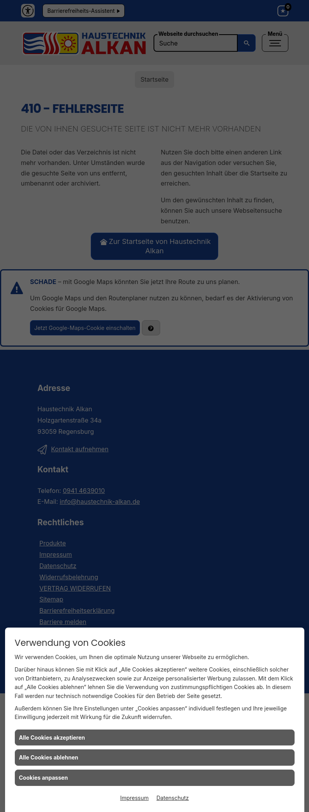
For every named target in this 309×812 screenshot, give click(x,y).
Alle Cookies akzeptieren (52, 737)
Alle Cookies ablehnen (48, 757)
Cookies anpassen (43, 777)
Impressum (134, 797)
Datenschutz (173, 797)
